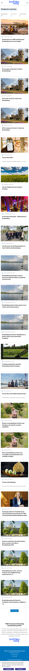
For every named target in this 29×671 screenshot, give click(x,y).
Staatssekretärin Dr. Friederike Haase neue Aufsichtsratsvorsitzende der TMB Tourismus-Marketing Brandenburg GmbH (14, 513)
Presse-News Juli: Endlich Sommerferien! (14, 393)
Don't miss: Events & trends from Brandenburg (11, 99)
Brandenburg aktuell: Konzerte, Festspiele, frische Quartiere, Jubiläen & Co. (14, 602)
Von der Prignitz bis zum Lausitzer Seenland (12, 188)
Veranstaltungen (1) (22, 14)
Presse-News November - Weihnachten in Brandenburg (14, 217)
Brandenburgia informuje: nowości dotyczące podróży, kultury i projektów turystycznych (13, 277)
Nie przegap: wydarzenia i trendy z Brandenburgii (12, 70)
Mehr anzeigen (14, 610)
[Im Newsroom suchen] (27, 3)
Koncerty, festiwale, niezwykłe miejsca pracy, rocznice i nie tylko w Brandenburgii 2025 (13, 543)
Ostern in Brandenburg (9, 482)
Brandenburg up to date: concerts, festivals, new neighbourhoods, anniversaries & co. (12, 572)
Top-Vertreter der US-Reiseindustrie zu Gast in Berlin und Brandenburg (13, 247)
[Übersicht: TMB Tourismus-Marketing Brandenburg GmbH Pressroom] (14, 3)
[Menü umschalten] (2, 3)
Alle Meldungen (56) (4, 14)
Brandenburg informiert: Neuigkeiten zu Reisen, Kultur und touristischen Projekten (14, 336)
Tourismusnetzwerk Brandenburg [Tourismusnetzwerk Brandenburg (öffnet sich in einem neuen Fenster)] (14, 659)
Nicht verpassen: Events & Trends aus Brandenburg (13, 129)
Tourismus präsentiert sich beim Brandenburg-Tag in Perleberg (11, 365)
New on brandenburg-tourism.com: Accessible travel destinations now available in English (12, 454)
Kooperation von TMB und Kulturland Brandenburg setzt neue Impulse (13, 40)
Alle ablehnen (8, 669)
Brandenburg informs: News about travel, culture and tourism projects (14, 306)
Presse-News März (7, 157)
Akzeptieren (20, 669)
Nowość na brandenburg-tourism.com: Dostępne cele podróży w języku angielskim (13, 425)
